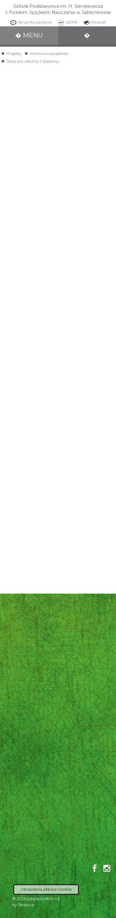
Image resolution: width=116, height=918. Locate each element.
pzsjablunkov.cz (43, 898)
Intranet (93, 22)
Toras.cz (26, 904)
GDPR (66, 22)
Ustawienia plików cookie (46, 889)
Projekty (14, 53)
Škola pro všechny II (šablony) (32, 61)
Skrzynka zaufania (29, 22)
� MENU (29, 35)
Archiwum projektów (49, 53)
